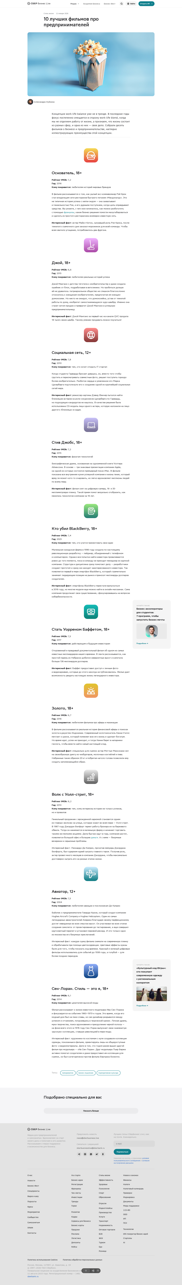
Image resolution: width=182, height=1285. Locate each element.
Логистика (76, 1238)
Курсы (30, 1207)
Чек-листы (76, 1193)
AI (124, 1242)
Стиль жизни (49, 13)
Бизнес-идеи (77, 1180)
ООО (125, 1214)
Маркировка (129, 1197)
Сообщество (32, 1217)
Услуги (102, 1217)
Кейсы (74, 1247)
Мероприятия (33, 1212)
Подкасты (32, 1201)
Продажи (75, 1229)
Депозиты (75, 1242)
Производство (105, 1212)
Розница (102, 1251)
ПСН (125, 1223)
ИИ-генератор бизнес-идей (135, 1234)
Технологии (128, 1229)
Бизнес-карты (77, 1225)
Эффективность (106, 1180)
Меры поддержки (131, 1206)
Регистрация (77, 1184)
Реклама (75, 1234)
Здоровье (103, 1184)
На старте (75, 1175)
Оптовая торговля (107, 1229)
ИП (124, 1218)
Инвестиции (76, 1197)
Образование (105, 1197)
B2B (100, 1234)
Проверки (127, 1193)
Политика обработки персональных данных (82, 1260)
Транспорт (103, 1221)
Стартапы (127, 1238)
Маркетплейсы (105, 1208)
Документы (128, 1201)
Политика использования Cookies (42, 1260)
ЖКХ (101, 1238)
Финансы (127, 1180)
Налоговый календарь (133, 1188)
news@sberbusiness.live (88, 1138)
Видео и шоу (33, 1196)
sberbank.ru (33, 1276)
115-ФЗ (126, 1210)
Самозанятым (33, 1222)
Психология (104, 1188)
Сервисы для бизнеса (81, 1221)
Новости (31, 1180)
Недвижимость (105, 1225)
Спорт (101, 1193)
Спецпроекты (33, 1191)
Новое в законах (130, 1175)
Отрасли (102, 1203)
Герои (74, 1206)
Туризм (102, 1242)
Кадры (74, 1217)
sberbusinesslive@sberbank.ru (91, 1148)
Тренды (74, 1201)
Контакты (31, 1233)
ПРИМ (30, 1227)
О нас (29, 1175)
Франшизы (76, 1188)
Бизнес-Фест (109, 4)
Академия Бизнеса (91, 4)
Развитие (75, 1212)
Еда (100, 1247)
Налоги (126, 1184)
